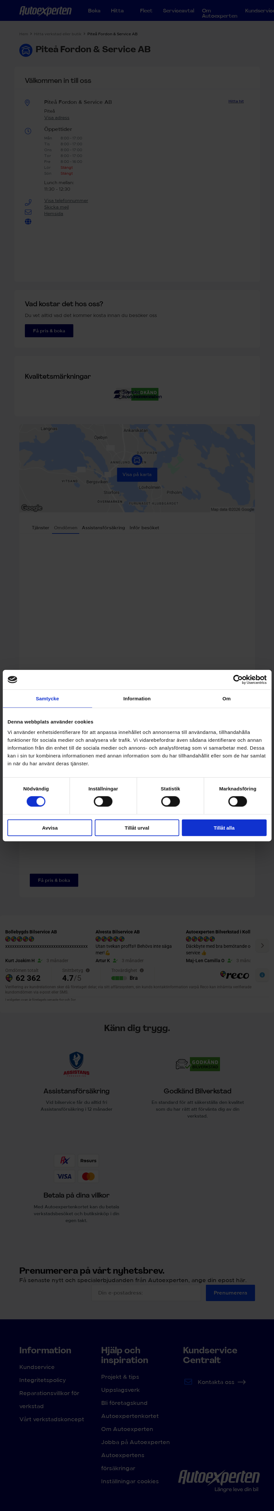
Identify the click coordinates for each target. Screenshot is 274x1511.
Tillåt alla (224, 827)
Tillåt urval (137, 827)
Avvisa (50, 827)
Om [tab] (227, 698)
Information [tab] (137, 698)
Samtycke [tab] (47, 698)
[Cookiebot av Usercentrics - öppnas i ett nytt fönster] (237, 680)
